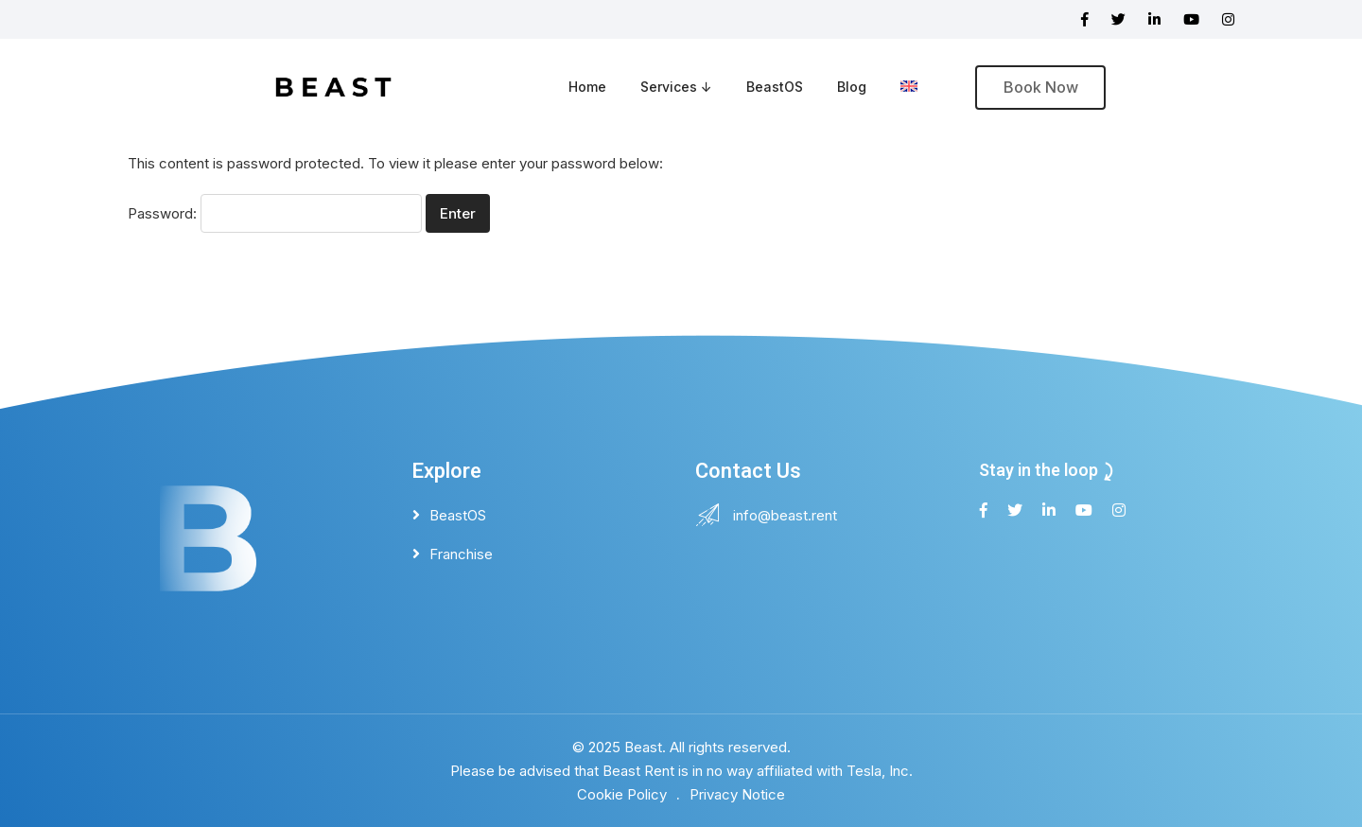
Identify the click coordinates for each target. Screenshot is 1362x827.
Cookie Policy (622, 794)
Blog (851, 87)
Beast (643, 747)
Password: (275, 213)
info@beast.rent (785, 515)
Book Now (1041, 87)
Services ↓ (676, 87)
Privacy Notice (737, 794)
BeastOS (774, 87)
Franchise (461, 554)
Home (587, 87)
